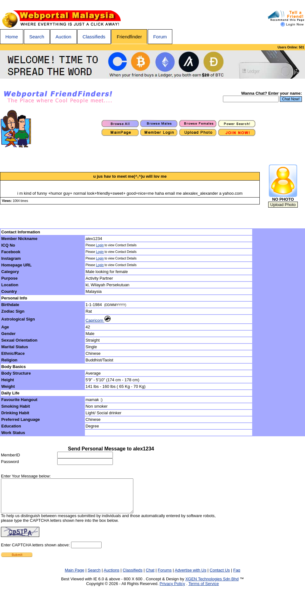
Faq (236, 576)
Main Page (74, 576)
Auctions (111, 576)
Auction (63, 36)
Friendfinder (129, 36)
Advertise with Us (190, 576)
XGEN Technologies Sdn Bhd (212, 585)
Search (36, 36)
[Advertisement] (279, 332)
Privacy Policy (172, 590)
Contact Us (220, 576)
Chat (150, 576)
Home (11, 36)
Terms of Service (203, 590)
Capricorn (98, 320)
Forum (160, 36)
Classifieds (94, 36)
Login (99, 245)
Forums (165, 576)
